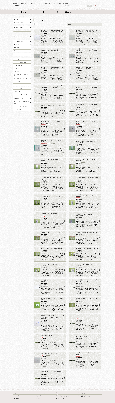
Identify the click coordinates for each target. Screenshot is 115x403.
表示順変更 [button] (71, 24)
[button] (91, 12)
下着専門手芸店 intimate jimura (23, 5)
